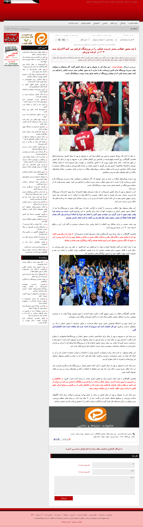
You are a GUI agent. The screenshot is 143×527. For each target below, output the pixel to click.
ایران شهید (96, 436)
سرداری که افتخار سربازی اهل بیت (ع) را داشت (34, 238)
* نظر (132, 477)
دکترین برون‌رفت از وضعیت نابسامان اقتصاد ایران (34, 90)
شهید (107, 436)
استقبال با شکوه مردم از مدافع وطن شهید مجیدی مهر (34, 178)
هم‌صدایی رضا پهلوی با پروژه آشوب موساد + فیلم (34, 295)
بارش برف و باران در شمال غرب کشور (34, 105)
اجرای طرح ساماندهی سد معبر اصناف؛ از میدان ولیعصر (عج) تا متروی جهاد (34, 167)
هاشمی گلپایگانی (100, 434)
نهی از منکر (79, 434)
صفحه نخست (133, 23)
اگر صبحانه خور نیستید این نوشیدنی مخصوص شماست (34, 153)
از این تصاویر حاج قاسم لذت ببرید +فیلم (34, 115)
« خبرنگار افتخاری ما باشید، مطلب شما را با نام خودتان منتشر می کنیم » (94, 449)
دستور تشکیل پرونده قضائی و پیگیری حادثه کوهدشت (34, 173)
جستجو (88, 2)
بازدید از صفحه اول (127, 39)
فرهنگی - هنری (96, 35)
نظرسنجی (119, 2)
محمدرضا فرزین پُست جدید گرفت (35, 247)
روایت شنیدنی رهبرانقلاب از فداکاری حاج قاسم (34, 280)
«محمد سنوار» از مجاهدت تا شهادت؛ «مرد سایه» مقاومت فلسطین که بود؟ (34, 138)
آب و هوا (39, 515)
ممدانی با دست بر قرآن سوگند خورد (34, 157)
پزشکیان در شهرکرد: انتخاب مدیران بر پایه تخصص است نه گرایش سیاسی (34, 161)
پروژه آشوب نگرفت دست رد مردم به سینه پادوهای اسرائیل (34, 148)
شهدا (103, 436)
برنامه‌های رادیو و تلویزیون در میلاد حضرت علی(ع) (34, 228)
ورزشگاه (127, 436)
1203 (121, 436)
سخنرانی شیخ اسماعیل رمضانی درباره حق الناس (34, 183)
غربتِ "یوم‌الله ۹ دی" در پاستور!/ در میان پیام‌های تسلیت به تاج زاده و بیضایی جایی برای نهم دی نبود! (34, 313)
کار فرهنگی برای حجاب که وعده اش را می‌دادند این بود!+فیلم (34, 275)
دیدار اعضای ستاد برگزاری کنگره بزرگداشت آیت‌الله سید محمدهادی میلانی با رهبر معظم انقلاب (34, 269)
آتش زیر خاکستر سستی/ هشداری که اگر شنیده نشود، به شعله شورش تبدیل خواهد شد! (34, 59)
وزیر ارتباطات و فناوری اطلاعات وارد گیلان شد (34, 220)
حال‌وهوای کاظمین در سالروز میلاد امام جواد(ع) (34, 233)
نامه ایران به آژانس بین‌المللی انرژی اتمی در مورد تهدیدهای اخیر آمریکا (34, 193)
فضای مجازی (85, 23)
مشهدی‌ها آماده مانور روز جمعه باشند (34, 110)
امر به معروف (88, 434)
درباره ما (58, 515)
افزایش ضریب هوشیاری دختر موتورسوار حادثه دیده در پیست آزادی (34, 100)
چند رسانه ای (73, 23)
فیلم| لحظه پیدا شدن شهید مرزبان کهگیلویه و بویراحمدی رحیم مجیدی (34, 251)
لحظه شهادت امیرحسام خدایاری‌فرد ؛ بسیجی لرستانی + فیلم (34, 53)
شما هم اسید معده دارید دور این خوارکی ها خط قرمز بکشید (34, 198)
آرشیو (101, 2)
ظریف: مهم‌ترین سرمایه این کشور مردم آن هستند (34, 215)
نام (133, 464)
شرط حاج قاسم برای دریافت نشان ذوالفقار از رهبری (34, 133)
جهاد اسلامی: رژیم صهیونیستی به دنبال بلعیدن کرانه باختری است (34, 80)
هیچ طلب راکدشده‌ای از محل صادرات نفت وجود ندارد (34, 70)
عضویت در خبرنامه (130, 2)
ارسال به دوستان (98, 39)
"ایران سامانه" (66, 522)
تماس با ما (48, 515)
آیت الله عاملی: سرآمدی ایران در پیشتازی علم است (34, 95)
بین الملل (113, 23)
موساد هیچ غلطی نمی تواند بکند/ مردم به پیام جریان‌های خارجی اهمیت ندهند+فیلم (34, 122)
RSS (32, 515)
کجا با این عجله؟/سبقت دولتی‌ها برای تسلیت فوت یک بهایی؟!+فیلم (34, 307)
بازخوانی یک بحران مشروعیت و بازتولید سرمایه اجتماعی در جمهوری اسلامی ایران (34, 301)
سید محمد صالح (111, 434)
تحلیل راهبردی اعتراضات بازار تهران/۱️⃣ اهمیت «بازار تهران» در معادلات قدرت (34, 320)
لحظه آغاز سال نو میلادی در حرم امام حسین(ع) (34, 143)
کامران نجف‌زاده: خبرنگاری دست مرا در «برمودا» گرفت (34, 188)
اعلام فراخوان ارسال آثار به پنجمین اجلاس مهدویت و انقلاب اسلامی (34, 75)
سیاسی (105, 23)
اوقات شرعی (109, 2)
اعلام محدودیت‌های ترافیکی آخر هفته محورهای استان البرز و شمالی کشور (34, 209)
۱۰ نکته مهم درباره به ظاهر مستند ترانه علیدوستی (34, 263)
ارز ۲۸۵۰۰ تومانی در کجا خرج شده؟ (34, 224)
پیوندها (95, 2)
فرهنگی (122, 23)
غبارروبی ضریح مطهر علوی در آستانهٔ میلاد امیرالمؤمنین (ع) (34, 85)
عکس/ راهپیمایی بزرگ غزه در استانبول (34, 243)
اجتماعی (96, 23)
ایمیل (132, 470)
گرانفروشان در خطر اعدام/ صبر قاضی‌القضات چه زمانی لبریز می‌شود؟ (34, 65)
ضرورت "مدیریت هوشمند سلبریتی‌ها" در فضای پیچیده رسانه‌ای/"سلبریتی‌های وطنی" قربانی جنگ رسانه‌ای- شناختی (34, 287)
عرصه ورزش (114, 436)
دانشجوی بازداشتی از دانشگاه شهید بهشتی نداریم (34, 128)
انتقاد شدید (121, 434)
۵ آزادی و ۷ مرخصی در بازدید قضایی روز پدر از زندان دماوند (34, 203)
